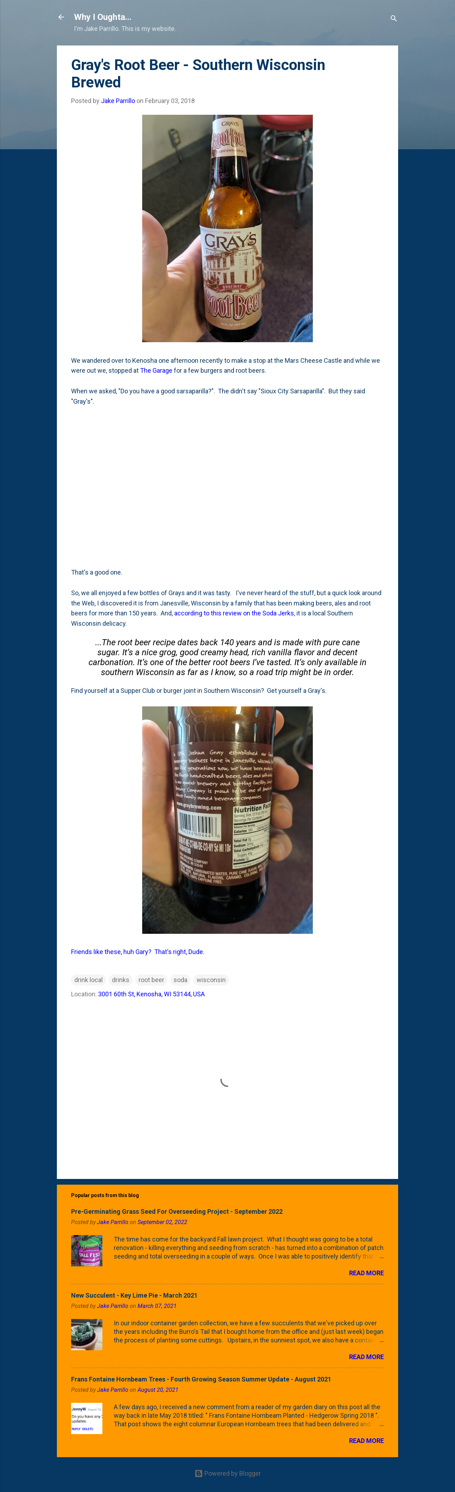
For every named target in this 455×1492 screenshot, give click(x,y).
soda (180, 980)
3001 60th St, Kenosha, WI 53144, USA (151, 994)
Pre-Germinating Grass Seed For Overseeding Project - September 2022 (177, 1211)
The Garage (156, 370)
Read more (366, 1273)
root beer (151, 980)
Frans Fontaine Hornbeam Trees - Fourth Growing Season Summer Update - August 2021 (201, 1379)
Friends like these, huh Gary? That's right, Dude (137, 951)
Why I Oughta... (103, 17)
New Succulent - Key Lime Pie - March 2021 (134, 1295)
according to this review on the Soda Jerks (234, 613)
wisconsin (211, 980)
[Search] (394, 19)
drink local (88, 980)
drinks (120, 980)
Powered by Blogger (227, 1473)
